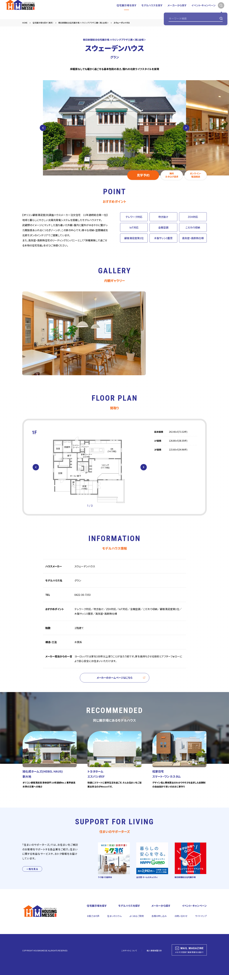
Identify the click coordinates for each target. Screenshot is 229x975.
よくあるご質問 (136, 916)
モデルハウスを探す (152, 9)
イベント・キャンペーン (203, 9)
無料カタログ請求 (171, 175)
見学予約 (143, 175)
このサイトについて (129, 950)
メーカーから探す (177, 9)
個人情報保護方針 (154, 950)
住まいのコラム (114, 916)
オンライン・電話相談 (195, 175)
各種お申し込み (159, 916)
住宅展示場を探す (126, 9)
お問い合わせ (180, 916)
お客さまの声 (93, 916)
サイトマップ (201, 916)
